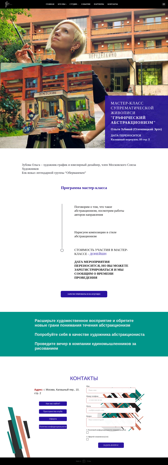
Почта (88, 403)
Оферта (53, 419)
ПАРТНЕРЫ (99, 4)
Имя (87, 383)
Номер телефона (92, 393)
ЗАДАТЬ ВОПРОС (111, 442)
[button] (84, 294)
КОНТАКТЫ (113, 4)
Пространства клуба (52, 411)
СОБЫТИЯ (85, 4)
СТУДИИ (73, 4)
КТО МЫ (61, 4)
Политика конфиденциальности (53, 427)
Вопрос (89, 413)
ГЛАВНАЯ (50, 4)
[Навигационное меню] (164, 4)
